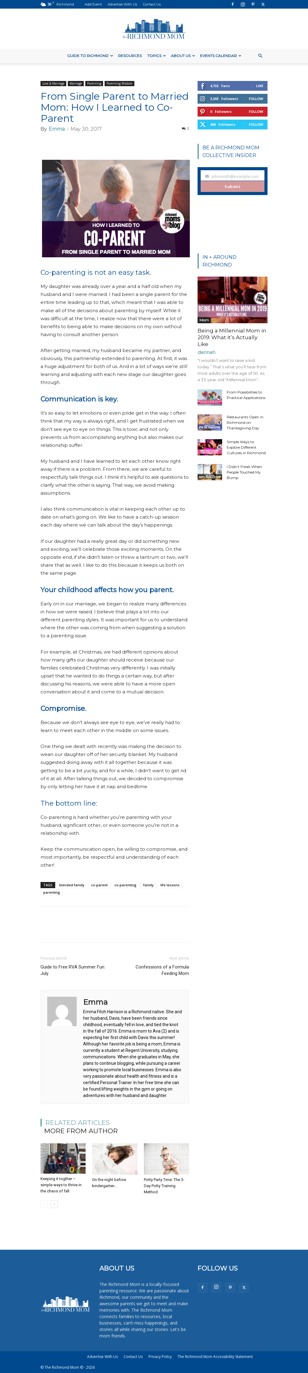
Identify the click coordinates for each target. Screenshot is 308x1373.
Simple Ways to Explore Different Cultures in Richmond (246, 447)
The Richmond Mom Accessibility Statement (215, 1356)
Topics (156, 55)
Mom (204, 320)
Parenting (94, 83)
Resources (130, 55)
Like (259, 85)
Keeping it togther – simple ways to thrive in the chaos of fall (61, 1184)
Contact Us (152, 4)
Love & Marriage (53, 83)
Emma (57, 129)
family (148, 885)
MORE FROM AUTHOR (81, 1131)
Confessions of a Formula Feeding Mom (162, 970)
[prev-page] (44, 1204)
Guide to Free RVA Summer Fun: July (72, 970)
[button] (260, 56)
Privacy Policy (160, 1356)
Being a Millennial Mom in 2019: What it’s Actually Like (232, 337)
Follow (256, 98)
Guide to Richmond (90, 55)
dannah (206, 352)
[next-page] (54, 1204)
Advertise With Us (122, 4)
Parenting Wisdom (119, 83)
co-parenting (125, 885)
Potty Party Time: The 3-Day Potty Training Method (164, 1185)
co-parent (99, 885)
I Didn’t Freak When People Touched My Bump (244, 472)
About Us (183, 55)
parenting (51, 892)
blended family (71, 885)
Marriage (76, 83)
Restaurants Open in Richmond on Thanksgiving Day (245, 422)
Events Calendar (220, 55)
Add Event (93, 4)
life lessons (169, 885)
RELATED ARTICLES (77, 1122)
